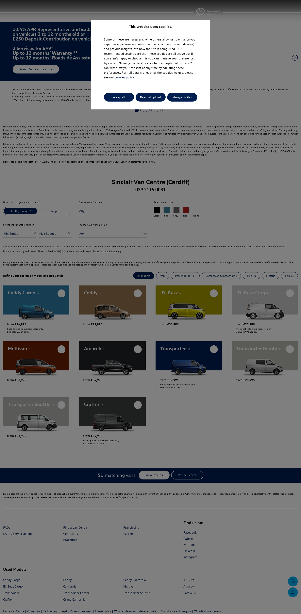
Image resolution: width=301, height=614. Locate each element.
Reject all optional (150, 97)
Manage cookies (182, 97)
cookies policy (124, 77)
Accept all (119, 97)
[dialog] (150, 307)
